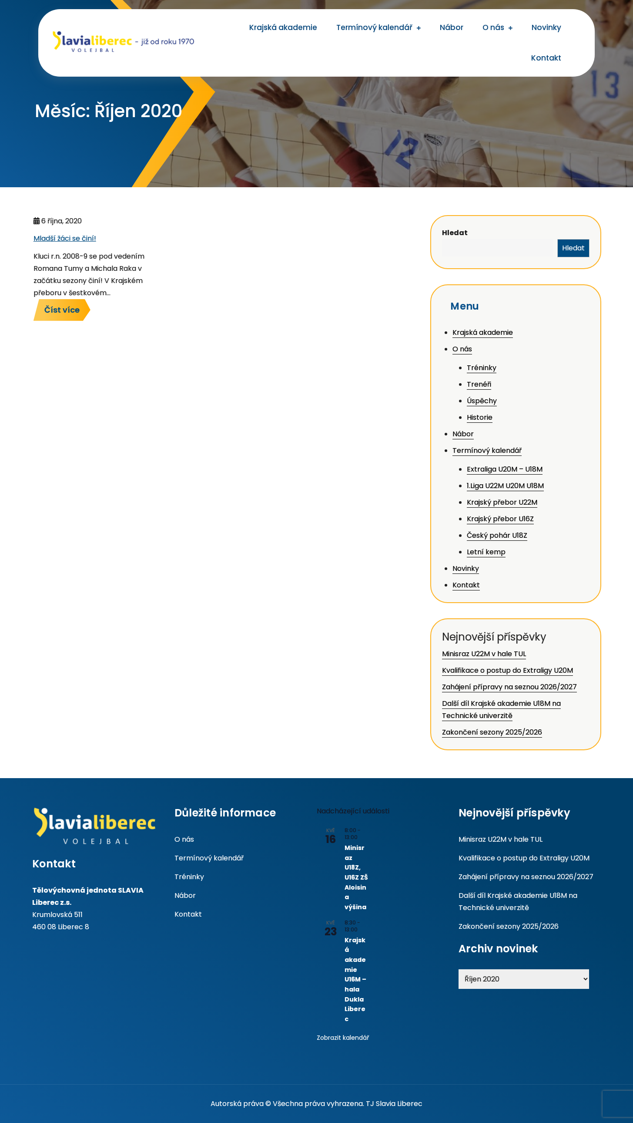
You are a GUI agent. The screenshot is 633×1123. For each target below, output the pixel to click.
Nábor (451, 27)
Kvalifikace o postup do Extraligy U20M (507, 670)
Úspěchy (482, 401)
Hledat (455, 233)
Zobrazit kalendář (343, 1037)
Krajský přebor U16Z (500, 519)
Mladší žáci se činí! (64, 238)
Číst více (62, 309)
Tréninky (481, 368)
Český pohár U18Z (497, 535)
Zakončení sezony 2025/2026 (492, 732)
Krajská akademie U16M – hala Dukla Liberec (355, 979)
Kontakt (546, 58)
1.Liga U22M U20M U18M (505, 486)
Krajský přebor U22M (502, 502)
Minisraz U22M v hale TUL (484, 654)
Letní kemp (486, 552)
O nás (493, 27)
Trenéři (479, 384)
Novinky (546, 27)
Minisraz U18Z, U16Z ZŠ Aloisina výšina (356, 877)
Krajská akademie (283, 27)
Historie (479, 417)
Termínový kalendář (374, 27)
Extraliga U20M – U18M (505, 469)
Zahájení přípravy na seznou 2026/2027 (509, 687)
